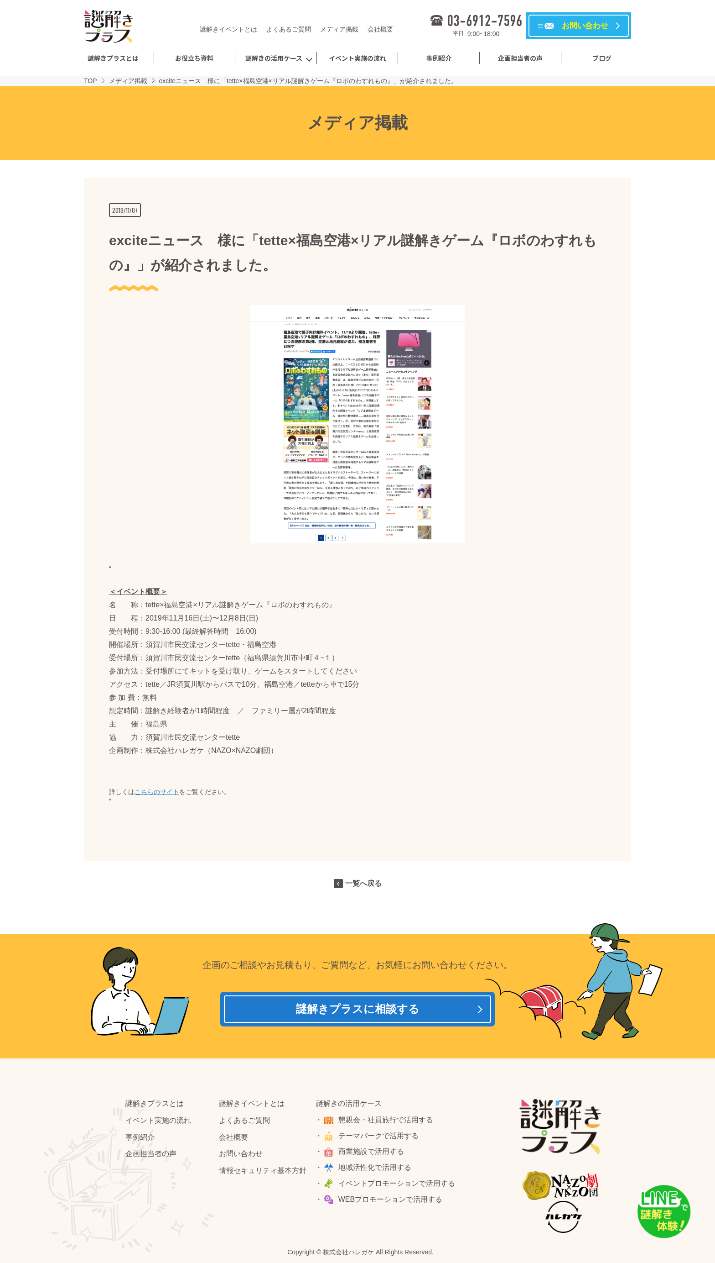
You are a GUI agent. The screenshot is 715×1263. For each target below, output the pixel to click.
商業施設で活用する (372, 1154)
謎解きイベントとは (228, 29)
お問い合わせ (241, 1156)
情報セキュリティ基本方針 (262, 1173)
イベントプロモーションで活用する (397, 1185)
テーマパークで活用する (379, 1138)
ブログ (601, 58)
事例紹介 (438, 58)
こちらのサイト (157, 792)
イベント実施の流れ (357, 58)
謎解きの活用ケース (273, 58)
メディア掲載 (339, 29)
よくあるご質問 (288, 29)
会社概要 (380, 29)
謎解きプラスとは (113, 58)
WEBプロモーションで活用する (391, 1201)
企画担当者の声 (520, 58)
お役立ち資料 (194, 58)
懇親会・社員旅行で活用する (386, 1122)
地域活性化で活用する (375, 1170)
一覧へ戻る (363, 883)
